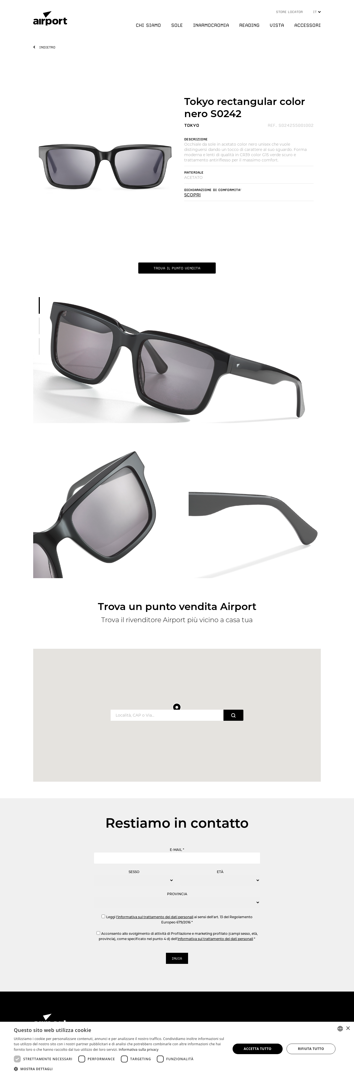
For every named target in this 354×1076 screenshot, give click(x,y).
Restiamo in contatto (177, 823)
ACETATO (193, 177)
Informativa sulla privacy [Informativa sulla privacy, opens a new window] (138, 1049)
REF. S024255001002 (291, 125)
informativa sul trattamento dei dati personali (215, 939)
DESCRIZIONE (196, 139)
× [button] (348, 1028)
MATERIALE (194, 172)
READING (249, 25)
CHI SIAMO (148, 25)
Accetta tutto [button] (257, 1048)
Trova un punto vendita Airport (177, 606)
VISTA (277, 25)
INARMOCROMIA (211, 25)
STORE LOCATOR (289, 12)
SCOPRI (192, 194)
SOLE (177, 25)
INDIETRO (47, 47)
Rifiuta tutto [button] (311, 1048)
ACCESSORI (307, 25)
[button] (119, 1068)
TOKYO (191, 125)
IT (317, 12)
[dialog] (177, 1049)
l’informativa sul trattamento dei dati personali (154, 917)
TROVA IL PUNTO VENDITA (177, 268)
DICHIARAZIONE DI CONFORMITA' (212, 190)
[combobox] (340, 1028)
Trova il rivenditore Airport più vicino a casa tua (177, 620)
